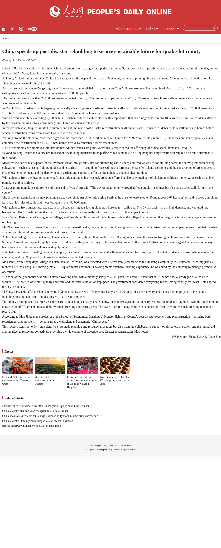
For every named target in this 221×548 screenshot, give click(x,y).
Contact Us (127, 445)
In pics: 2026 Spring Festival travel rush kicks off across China (16, 380)
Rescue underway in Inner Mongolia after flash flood (31, 425)
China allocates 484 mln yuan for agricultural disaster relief (35, 410)
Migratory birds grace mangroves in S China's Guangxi (46, 380)
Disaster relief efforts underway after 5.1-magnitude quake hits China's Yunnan (46, 405)
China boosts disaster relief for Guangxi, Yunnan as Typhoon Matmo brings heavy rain (50, 415)
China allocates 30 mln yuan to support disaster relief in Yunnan (37, 420)
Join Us (118, 445)
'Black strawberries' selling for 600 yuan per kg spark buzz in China (114, 380)
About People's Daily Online (101, 445)
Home (4, 38)
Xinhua (6, 60)
